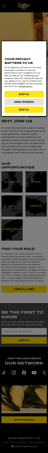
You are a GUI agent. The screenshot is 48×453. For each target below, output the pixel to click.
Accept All (24, 94)
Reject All (24, 109)
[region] (24, 79)
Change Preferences (24, 101)
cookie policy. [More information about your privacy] (25, 86)
